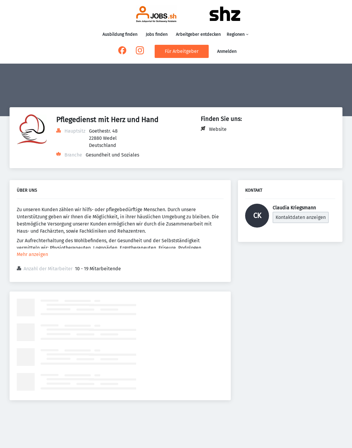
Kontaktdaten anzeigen (301, 217)
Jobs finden (156, 34)
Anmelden (226, 51)
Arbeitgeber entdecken (198, 34)
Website (218, 129)
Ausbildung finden (119, 34)
